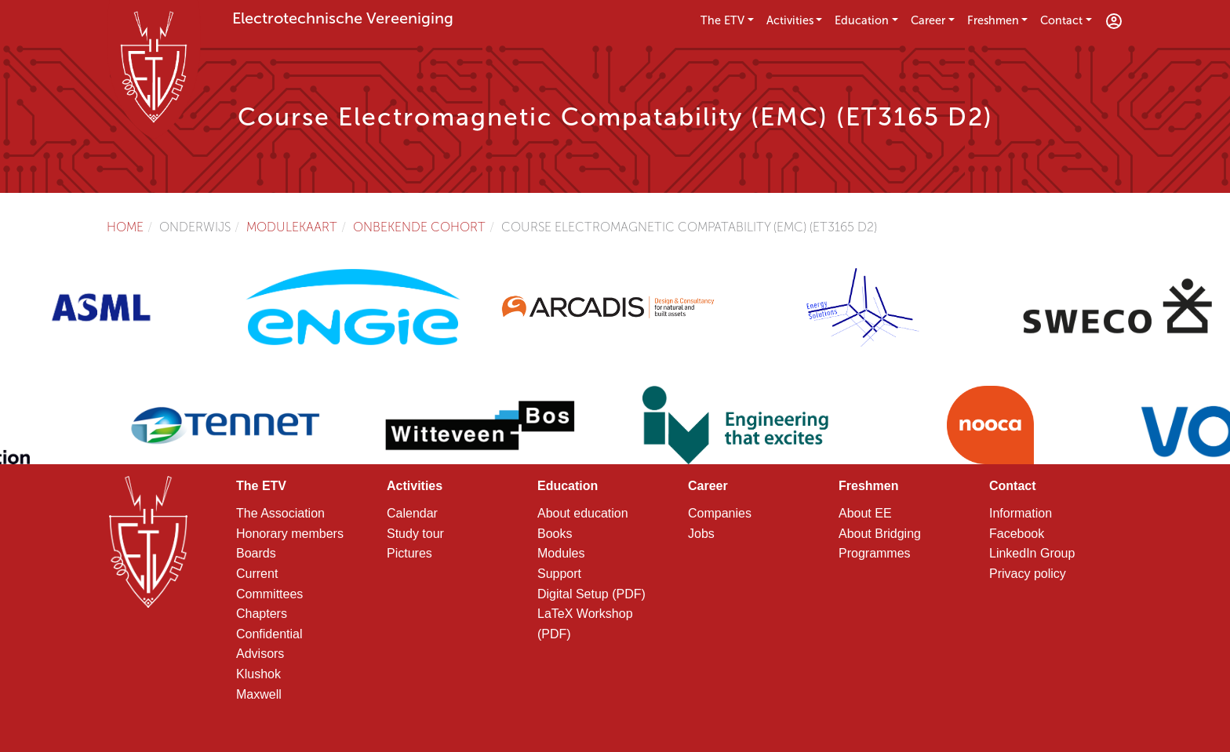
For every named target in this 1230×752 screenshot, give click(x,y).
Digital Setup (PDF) (591, 594)
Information (1020, 513)
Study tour (415, 533)
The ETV (722, 20)
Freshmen (993, 20)
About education (582, 513)
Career (928, 20)
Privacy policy (1027, 573)
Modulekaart (291, 227)
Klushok (258, 674)
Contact (1061, 20)
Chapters (261, 613)
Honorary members (290, 533)
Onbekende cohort (419, 227)
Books (554, 533)
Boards (256, 553)
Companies (719, 513)
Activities (789, 20)
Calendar (412, 513)
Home (125, 227)
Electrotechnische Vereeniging (342, 18)
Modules (560, 553)
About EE (865, 513)
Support (559, 573)
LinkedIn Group (1032, 553)
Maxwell (259, 694)
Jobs (701, 533)
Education (862, 20)
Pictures (409, 553)
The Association (280, 513)
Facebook (1016, 533)
